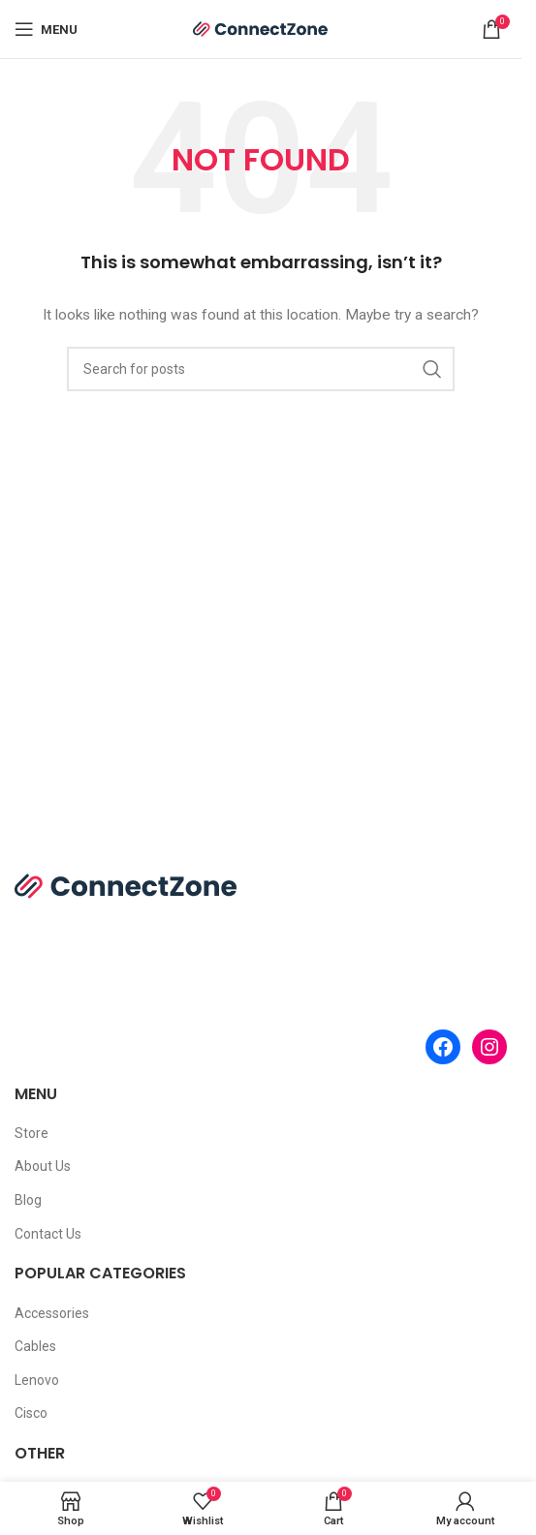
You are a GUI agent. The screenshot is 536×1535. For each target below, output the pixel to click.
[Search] (261, 369)
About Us (43, 1166)
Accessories (52, 1313)
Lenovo (37, 1380)
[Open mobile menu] (46, 29)
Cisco (31, 1413)
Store (31, 1133)
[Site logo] (261, 28)
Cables (35, 1346)
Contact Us (48, 1234)
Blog (28, 1200)
